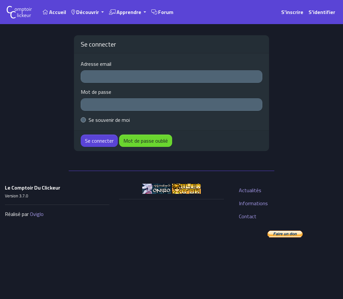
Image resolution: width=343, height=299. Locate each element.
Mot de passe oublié (145, 141)
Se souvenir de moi (109, 120)
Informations (253, 203)
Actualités (250, 190)
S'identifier (322, 12)
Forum (162, 12)
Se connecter (99, 141)
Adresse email (96, 64)
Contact (247, 216)
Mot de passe (96, 92)
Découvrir (85, 12)
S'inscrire (292, 12)
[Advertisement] (171, 245)
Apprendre (125, 12)
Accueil (54, 12)
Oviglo (37, 214)
